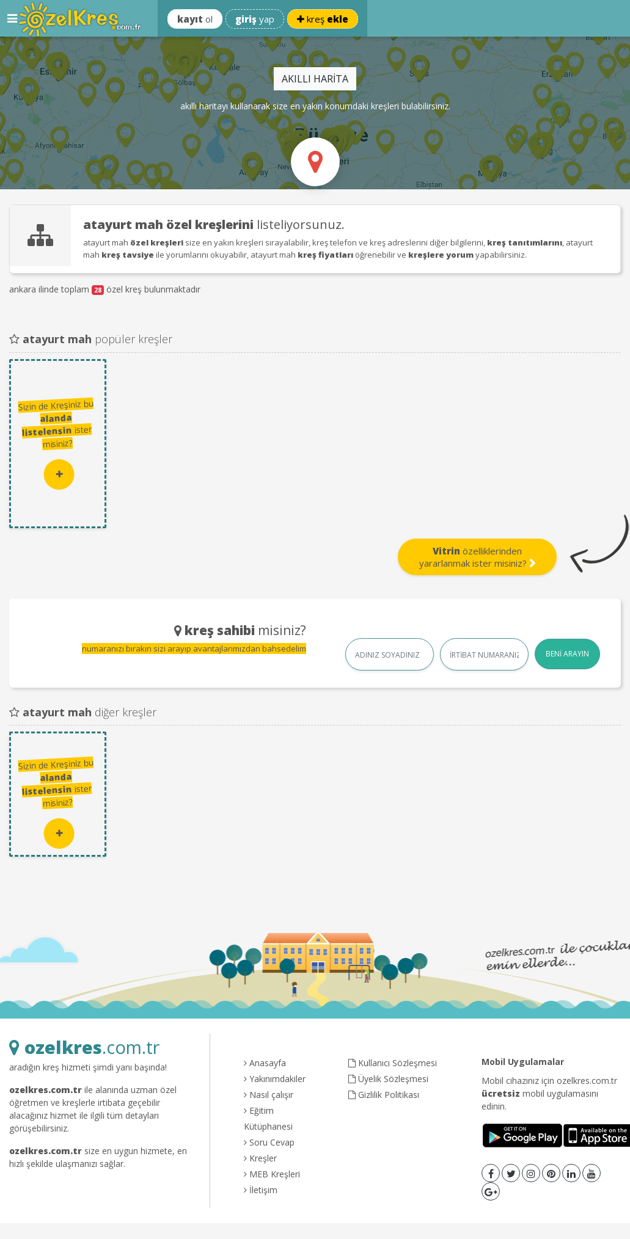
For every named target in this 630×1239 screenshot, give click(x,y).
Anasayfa (265, 1063)
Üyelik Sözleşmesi (388, 1079)
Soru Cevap (269, 1142)
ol (195, 19)
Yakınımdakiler (275, 1079)
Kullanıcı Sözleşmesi (392, 1063)
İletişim (260, 1190)
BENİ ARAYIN (567, 654)
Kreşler (260, 1158)
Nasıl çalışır (268, 1094)
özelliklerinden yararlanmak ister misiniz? (477, 557)
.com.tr (84, 1047)
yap (254, 19)
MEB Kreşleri (272, 1174)
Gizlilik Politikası (383, 1094)
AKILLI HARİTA (315, 78)
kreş (322, 19)
